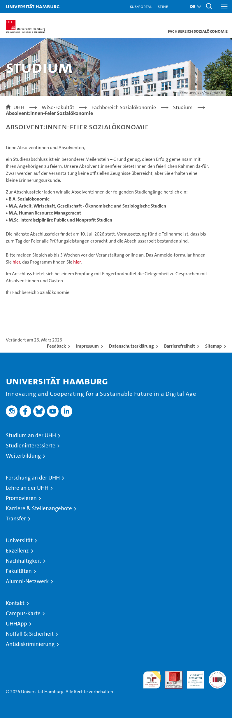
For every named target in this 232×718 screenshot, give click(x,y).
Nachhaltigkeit (23, 560)
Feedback (56, 346)
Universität (19, 540)
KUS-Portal (141, 6)
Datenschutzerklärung (131, 346)
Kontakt (15, 603)
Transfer (16, 518)
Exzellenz (17, 550)
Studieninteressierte (30, 445)
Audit (170, 674)
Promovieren (21, 498)
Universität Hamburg (33, 6)
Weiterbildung (23, 455)
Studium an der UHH (31, 435)
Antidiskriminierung (30, 644)
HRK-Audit (192, 677)
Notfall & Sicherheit (30, 633)
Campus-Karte (23, 613)
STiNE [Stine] (163, 6)
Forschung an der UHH (33, 477)
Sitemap (213, 346)
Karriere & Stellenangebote (39, 508)
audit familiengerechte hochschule (152, 680)
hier (16, 262)
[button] (194, 6)
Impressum (87, 346)
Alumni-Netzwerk (27, 581)
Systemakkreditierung (217, 674)
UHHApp (16, 623)
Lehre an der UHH (27, 488)
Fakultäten (19, 571)
